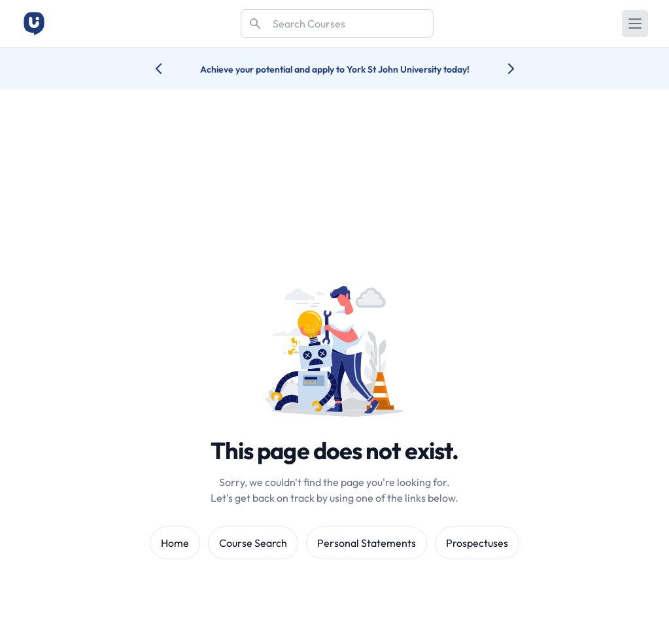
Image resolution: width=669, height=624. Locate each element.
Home (175, 542)
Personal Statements (366, 542)
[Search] (337, 23)
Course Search (253, 542)
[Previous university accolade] (169, 68)
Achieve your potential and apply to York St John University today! (335, 69)
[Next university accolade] (500, 68)
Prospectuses (477, 542)
